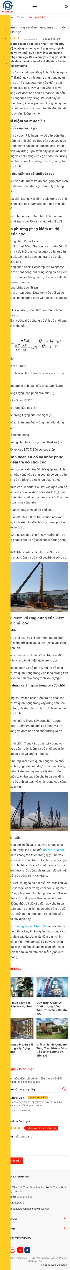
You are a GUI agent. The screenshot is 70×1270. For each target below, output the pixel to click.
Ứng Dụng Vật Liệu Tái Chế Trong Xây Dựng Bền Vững (17, 1048)
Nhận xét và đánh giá (16, 1121)
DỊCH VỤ (9, 1228)
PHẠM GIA (10, 1218)
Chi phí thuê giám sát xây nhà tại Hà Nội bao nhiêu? (17, 1006)
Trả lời (11, 1110)
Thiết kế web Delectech (54, 1264)
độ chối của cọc (53, 850)
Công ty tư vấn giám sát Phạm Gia (25, 926)
